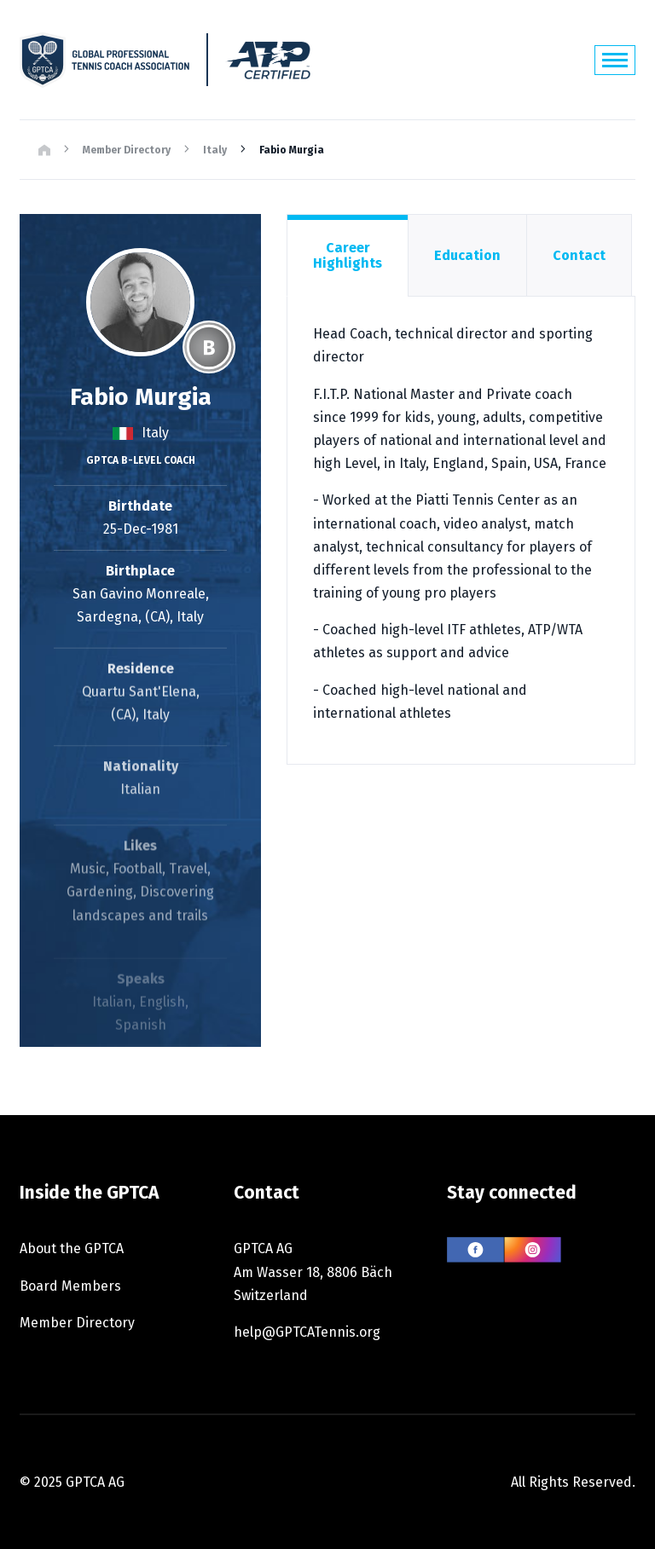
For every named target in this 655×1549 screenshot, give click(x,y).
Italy (215, 150)
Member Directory (127, 150)
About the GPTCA (72, 1248)
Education (467, 255)
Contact (579, 255)
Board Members (70, 1286)
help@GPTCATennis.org (307, 1332)
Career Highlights (347, 255)
